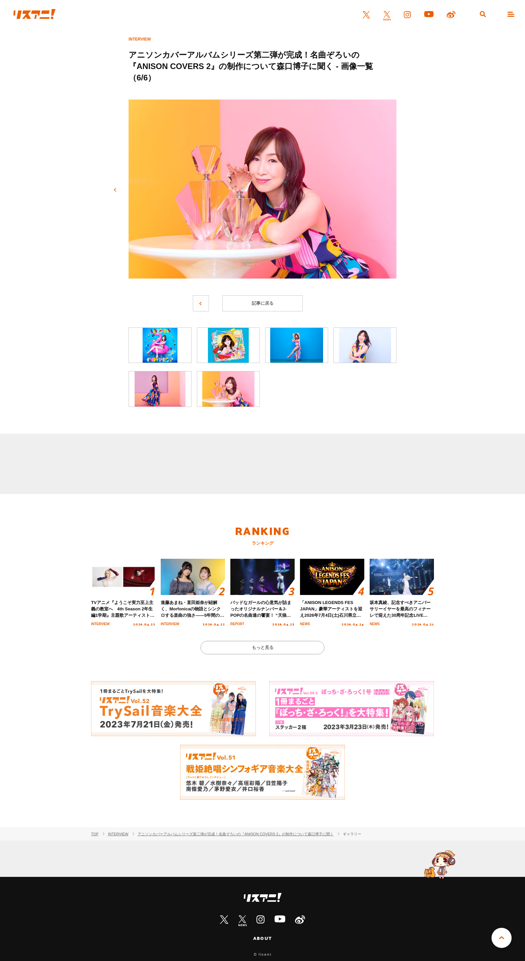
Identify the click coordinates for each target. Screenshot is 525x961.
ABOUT (262, 938)
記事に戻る (263, 303)
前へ (115, 190)
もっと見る (263, 647)
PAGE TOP (502, 938)
